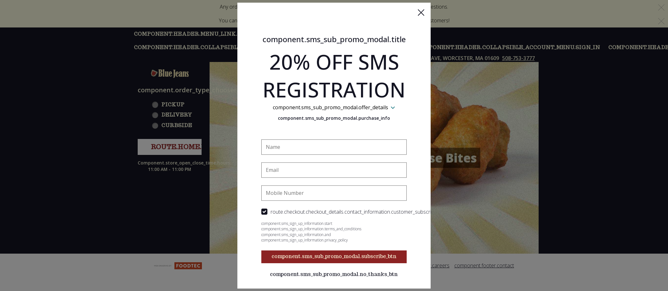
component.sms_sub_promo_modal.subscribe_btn (334, 256)
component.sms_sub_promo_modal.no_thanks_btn (334, 274)
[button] (421, 12)
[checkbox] (334, 212)
